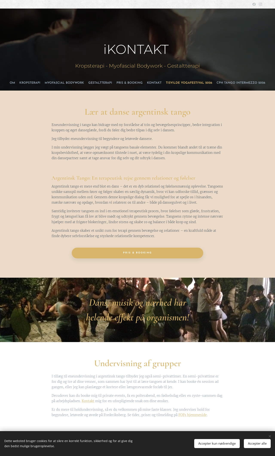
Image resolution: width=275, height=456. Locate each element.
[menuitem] (123, 83)
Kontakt (88, 401)
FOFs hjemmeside (192, 415)
